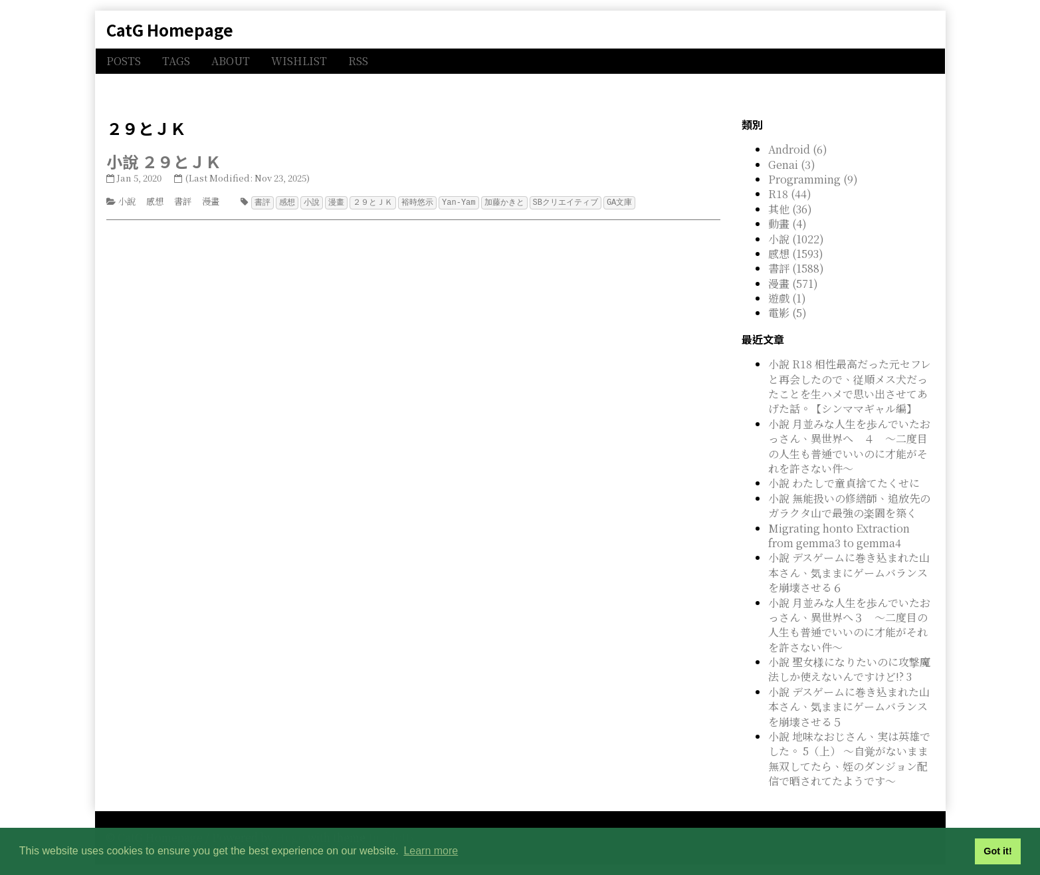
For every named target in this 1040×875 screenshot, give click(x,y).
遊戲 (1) (787, 298)
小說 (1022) (796, 239)
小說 (127, 201)
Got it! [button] (997, 851)
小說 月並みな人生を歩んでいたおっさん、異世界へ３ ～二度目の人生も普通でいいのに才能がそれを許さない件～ (849, 625)
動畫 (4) (787, 223)
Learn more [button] (430, 850)
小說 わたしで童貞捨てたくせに (844, 483)
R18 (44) (789, 193)
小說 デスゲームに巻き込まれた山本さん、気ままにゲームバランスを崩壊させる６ (849, 572)
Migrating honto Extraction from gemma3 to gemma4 (839, 536)
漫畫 (210, 201)
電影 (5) (787, 312)
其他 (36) (790, 209)
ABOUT (230, 60)
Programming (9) (813, 179)
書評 (182, 201)
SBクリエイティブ (565, 201)
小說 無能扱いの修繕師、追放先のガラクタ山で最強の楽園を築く (849, 506)
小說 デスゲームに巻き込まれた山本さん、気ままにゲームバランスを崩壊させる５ (849, 706)
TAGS (176, 60)
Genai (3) (791, 164)
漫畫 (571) (793, 283)
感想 (154, 201)
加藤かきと (504, 201)
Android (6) (797, 149)
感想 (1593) (795, 253)
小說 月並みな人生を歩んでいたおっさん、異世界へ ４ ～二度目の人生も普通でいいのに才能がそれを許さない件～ (849, 446)
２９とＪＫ (373, 201)
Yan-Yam (458, 201)
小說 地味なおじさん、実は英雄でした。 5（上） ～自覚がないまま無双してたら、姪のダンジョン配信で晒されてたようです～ (849, 759)
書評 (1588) (796, 268)
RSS (358, 60)
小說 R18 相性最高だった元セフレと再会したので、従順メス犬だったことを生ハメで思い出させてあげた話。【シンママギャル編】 (849, 386)
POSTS (123, 60)
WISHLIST (299, 60)
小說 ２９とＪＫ (163, 161)
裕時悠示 (417, 201)
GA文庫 (619, 201)
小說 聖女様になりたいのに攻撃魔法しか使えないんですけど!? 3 (849, 669)
